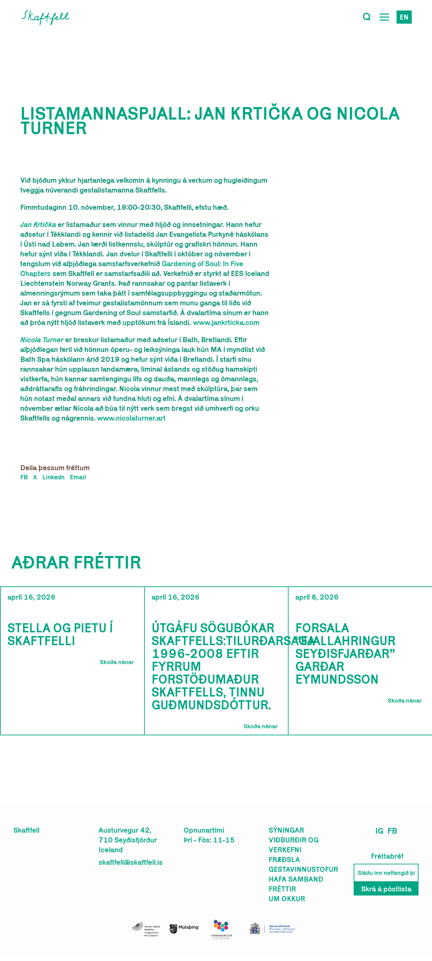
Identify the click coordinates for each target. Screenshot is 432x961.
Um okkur (287, 898)
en (404, 17)
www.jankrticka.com (226, 322)
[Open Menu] (384, 17)
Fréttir (282, 889)
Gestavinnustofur (303, 869)
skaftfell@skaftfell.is (131, 862)
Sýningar (286, 830)
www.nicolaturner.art (131, 418)
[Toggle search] (367, 17)
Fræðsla (284, 859)
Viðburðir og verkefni (294, 845)
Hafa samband (296, 879)
